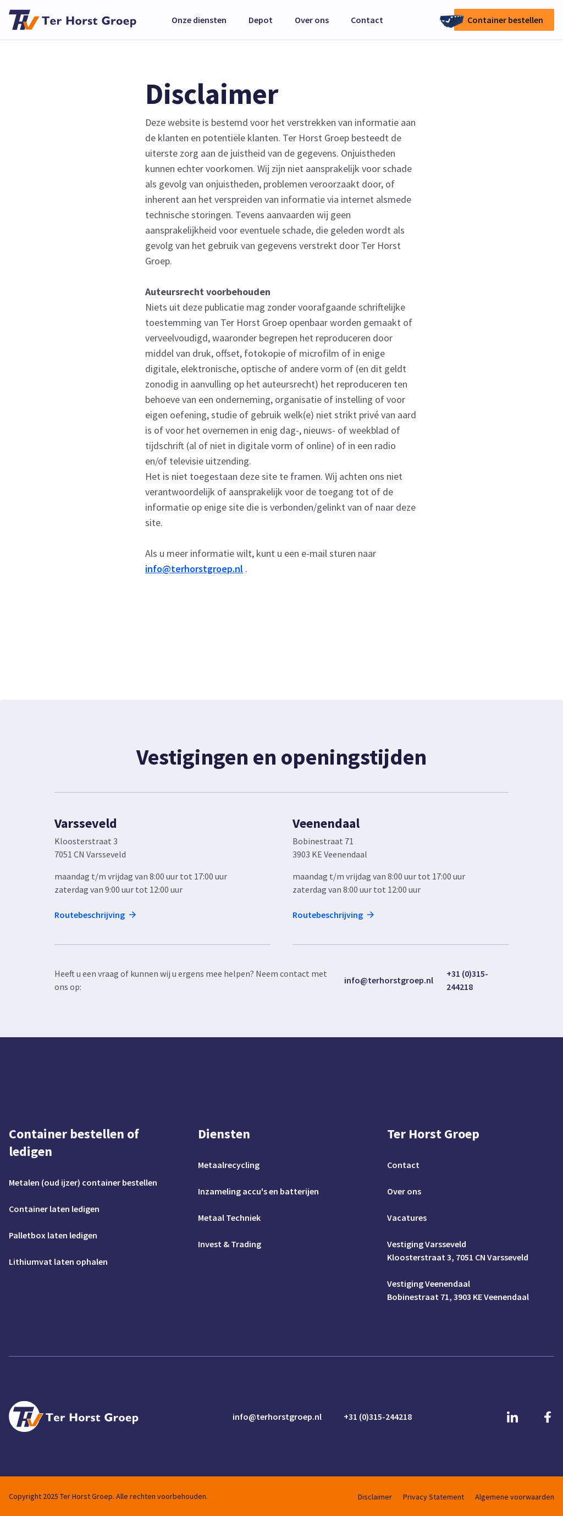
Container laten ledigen (54, 1208)
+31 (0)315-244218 (467, 980)
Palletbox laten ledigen (53, 1235)
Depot (261, 19)
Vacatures (407, 1217)
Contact (367, 19)
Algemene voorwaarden (514, 1497)
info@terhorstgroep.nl (388, 980)
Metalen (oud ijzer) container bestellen (83, 1182)
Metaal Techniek (229, 1217)
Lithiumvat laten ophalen (58, 1261)
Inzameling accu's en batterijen (258, 1191)
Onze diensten (199, 19)
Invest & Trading (229, 1243)
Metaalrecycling (229, 1164)
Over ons (312, 19)
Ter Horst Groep (433, 1133)
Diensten (224, 1133)
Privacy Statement (433, 1497)
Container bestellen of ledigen (74, 1142)
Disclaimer (375, 1497)
